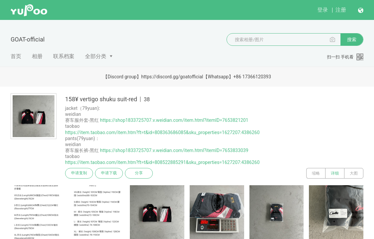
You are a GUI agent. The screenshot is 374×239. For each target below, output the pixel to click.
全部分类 (95, 56)
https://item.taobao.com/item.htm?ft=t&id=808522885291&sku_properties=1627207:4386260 (162, 162)
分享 (139, 173)
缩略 (316, 173)
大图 (354, 173)
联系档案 (63, 56)
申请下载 (109, 173)
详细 (335, 173)
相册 (37, 56)
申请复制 (79, 173)
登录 (322, 10)
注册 (340, 10)
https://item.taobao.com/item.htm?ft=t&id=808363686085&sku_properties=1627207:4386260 (162, 132)
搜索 (351, 39)
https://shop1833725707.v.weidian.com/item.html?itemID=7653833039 (174, 150)
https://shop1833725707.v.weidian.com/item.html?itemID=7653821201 (174, 120)
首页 (16, 56)
